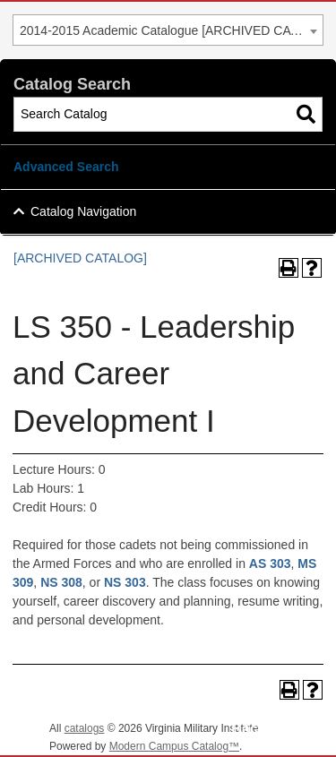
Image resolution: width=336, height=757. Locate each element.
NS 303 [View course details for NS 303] (125, 582)
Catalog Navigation (83, 211)
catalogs (85, 728)
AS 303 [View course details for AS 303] (270, 563)
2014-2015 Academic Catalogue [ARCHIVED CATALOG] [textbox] (171, 30)
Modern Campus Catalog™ (174, 746)
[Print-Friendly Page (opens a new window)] (288, 268)
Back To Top (273, 728)
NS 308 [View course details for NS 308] (61, 582)
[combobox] (168, 30)
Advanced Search (66, 166)
